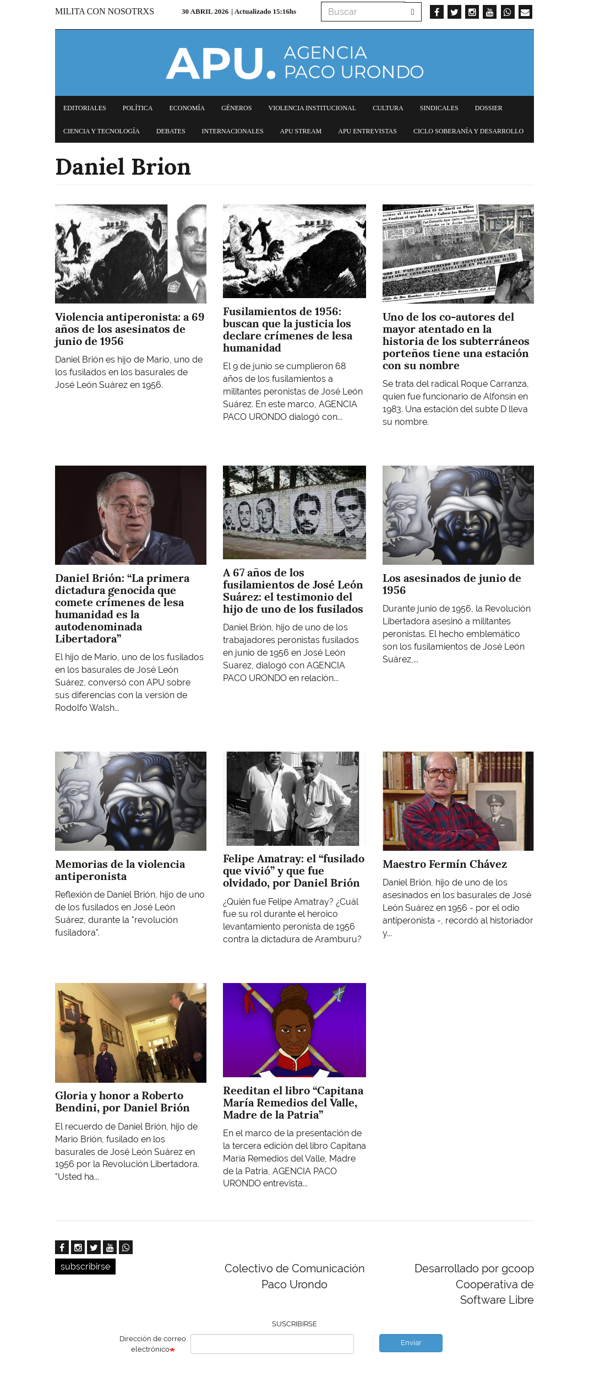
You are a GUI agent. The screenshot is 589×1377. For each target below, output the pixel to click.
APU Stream (301, 131)
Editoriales (84, 108)
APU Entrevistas (367, 131)
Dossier (489, 108)
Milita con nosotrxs (104, 11)
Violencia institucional (312, 108)
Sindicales (439, 108)
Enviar (411, 1342)
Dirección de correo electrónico (152, 1344)
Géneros (236, 108)
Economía (187, 108)
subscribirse (85, 1266)
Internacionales (233, 131)
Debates (171, 131)
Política (138, 108)
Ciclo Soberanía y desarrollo (468, 131)
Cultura (388, 108)
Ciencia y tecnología (101, 131)
